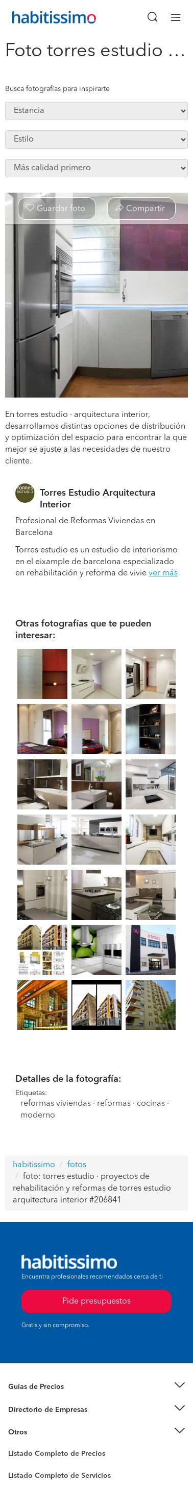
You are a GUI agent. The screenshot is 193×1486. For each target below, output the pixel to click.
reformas (114, 1104)
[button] (96, 1387)
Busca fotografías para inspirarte (57, 88)
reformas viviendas (55, 1104)
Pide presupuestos (96, 1301)
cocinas (151, 1104)
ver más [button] (163, 573)
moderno (37, 1115)
